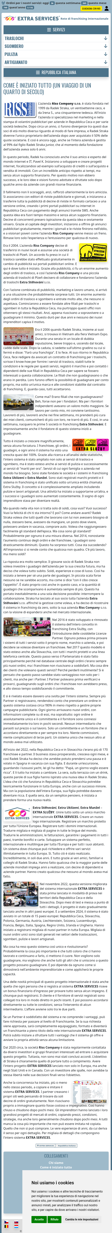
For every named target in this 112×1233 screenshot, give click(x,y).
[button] (56, 29)
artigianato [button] (16, 62)
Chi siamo (56, 1163)
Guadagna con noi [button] (91, 8)
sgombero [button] (14, 46)
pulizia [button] (11, 54)
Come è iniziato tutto (56, 1167)
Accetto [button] (39, 1219)
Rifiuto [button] (55, 1219)
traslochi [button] (14, 38)
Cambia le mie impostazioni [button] (81, 1219)
